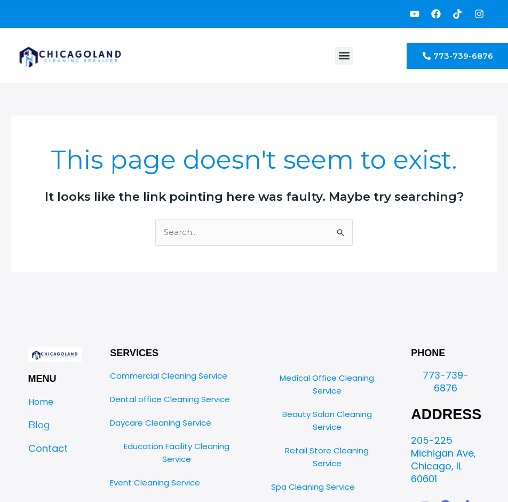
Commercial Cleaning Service (168, 375)
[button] (344, 56)
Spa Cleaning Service (313, 486)
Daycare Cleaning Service (160, 422)
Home (40, 402)
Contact (48, 448)
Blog (39, 425)
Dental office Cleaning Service (170, 399)
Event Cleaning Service (155, 482)
